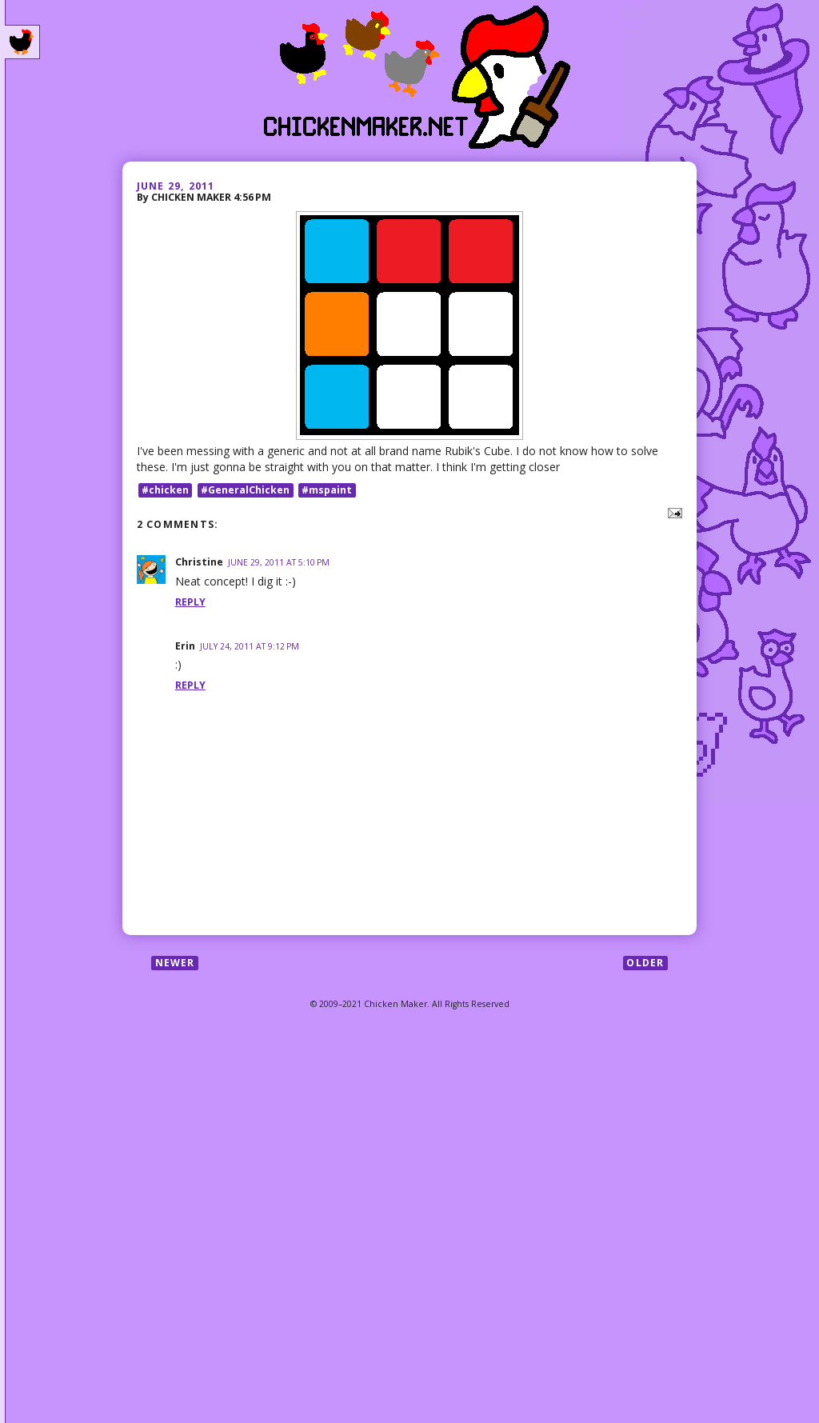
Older (645, 962)
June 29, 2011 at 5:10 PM (279, 562)
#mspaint (327, 490)
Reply (190, 602)
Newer (175, 962)
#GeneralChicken (245, 490)
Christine (199, 562)
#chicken (165, 490)
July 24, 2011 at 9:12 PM (249, 646)
